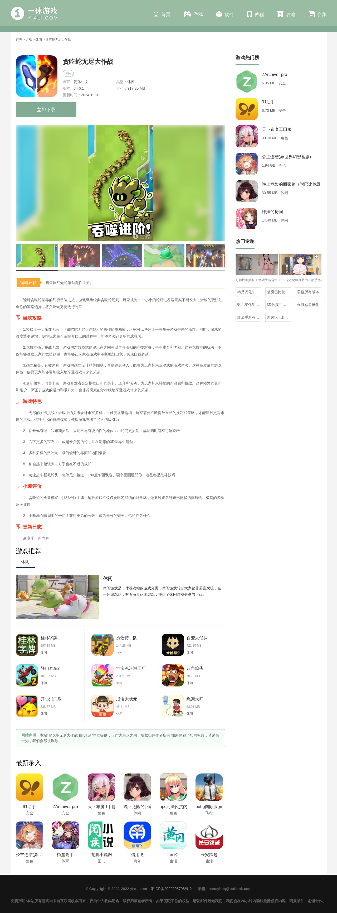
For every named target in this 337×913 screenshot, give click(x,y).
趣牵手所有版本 (249, 317)
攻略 (286, 14)
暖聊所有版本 (308, 292)
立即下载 (46, 109)
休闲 (39, 39)
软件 (225, 14)
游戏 (193, 14)
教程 (255, 14)
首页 (162, 14)
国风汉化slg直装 (279, 317)
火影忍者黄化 (308, 304)
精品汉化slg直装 (249, 292)
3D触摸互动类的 (279, 304)
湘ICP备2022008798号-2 (171, 889)
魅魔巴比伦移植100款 (279, 292)
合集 (318, 14)
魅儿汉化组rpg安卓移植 (249, 304)
